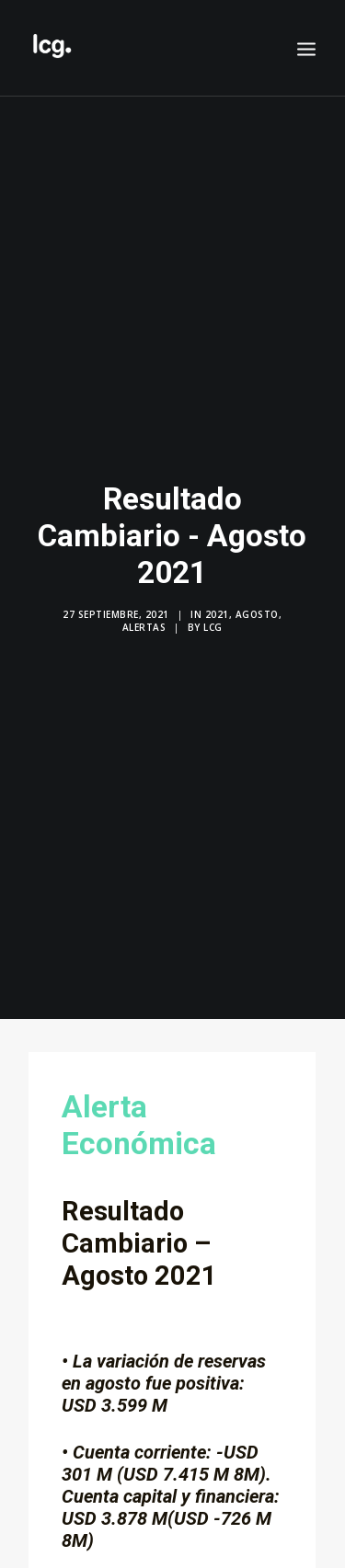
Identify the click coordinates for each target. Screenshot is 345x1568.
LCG (213, 625)
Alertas (144, 625)
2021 (217, 612)
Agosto (257, 612)
